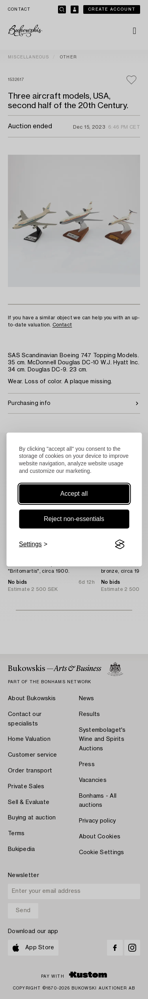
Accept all (74, 493)
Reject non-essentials (74, 518)
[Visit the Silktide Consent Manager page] (119, 544)
